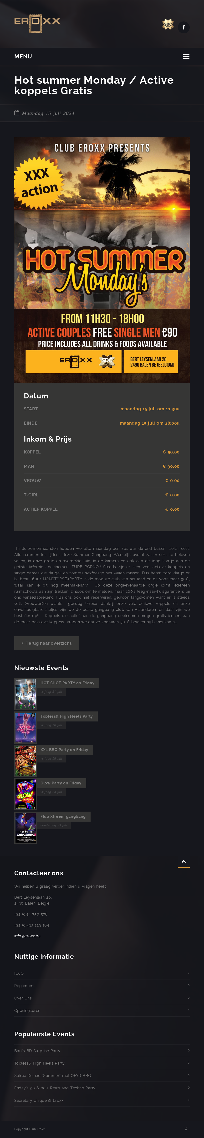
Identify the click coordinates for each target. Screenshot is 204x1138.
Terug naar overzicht (46, 643)
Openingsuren (27, 1010)
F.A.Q (19, 973)
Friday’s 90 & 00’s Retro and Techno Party (55, 1088)
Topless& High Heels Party (39, 1063)
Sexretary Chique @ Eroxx (38, 1100)
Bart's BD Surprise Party (37, 1051)
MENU (23, 56)
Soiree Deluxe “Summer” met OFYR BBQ (52, 1075)
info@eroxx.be (27, 936)
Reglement (24, 986)
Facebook (184, 27)
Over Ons (23, 998)
